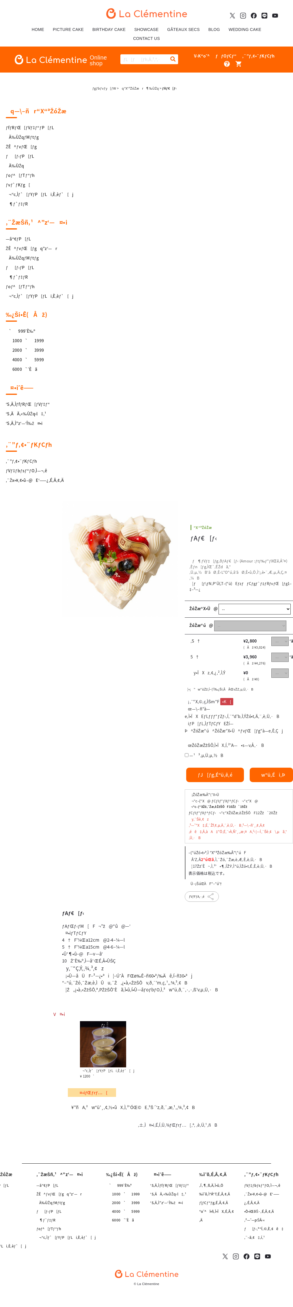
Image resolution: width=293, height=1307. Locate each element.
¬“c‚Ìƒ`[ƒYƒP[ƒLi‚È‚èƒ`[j (39, 194)
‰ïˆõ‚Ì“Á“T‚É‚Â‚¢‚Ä (214, 1194)
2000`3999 (25, 350)
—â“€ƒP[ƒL (18, 239)
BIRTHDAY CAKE (109, 29)
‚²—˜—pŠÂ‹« (254, 1220)
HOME (38, 29)
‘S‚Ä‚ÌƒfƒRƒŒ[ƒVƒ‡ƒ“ (28, 404)
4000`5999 (25, 359)
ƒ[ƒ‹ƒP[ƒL (20, 156)
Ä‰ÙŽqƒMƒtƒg (22, 137)
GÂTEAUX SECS (183, 29)
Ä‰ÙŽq (15, 166)
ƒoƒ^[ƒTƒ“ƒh (20, 175)
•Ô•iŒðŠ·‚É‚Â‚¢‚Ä (259, 1211)
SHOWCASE (146, 29)
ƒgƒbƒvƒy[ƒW (104, 88)
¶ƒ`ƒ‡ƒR (17, 204)
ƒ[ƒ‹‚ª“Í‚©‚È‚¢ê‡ (263, 1228)
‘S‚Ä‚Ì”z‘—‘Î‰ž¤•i (24, 423)
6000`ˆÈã (21, 369)
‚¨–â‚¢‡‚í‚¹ (254, 1237)
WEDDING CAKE (245, 29)
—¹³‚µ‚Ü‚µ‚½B (206, 755)
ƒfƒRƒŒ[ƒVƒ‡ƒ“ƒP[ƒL (30, 127)
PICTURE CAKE (68, 29)
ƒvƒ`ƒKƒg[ (18, 185)
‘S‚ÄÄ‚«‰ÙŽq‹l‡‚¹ (26, 413)
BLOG (214, 29)
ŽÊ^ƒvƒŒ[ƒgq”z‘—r (31, 248)
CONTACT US (146, 38)
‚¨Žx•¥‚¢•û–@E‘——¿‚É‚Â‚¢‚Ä (35, 480)
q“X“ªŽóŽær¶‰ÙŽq (139, 88)
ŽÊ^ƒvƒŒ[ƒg (21, 146)
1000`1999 (25, 340)
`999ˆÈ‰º (20, 331)
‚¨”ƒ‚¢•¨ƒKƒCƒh (21, 461)
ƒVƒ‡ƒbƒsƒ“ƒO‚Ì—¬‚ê (26, 470)
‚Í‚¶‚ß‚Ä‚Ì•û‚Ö (211, 1185)
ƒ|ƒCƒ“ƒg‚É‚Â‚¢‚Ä (213, 1202)
